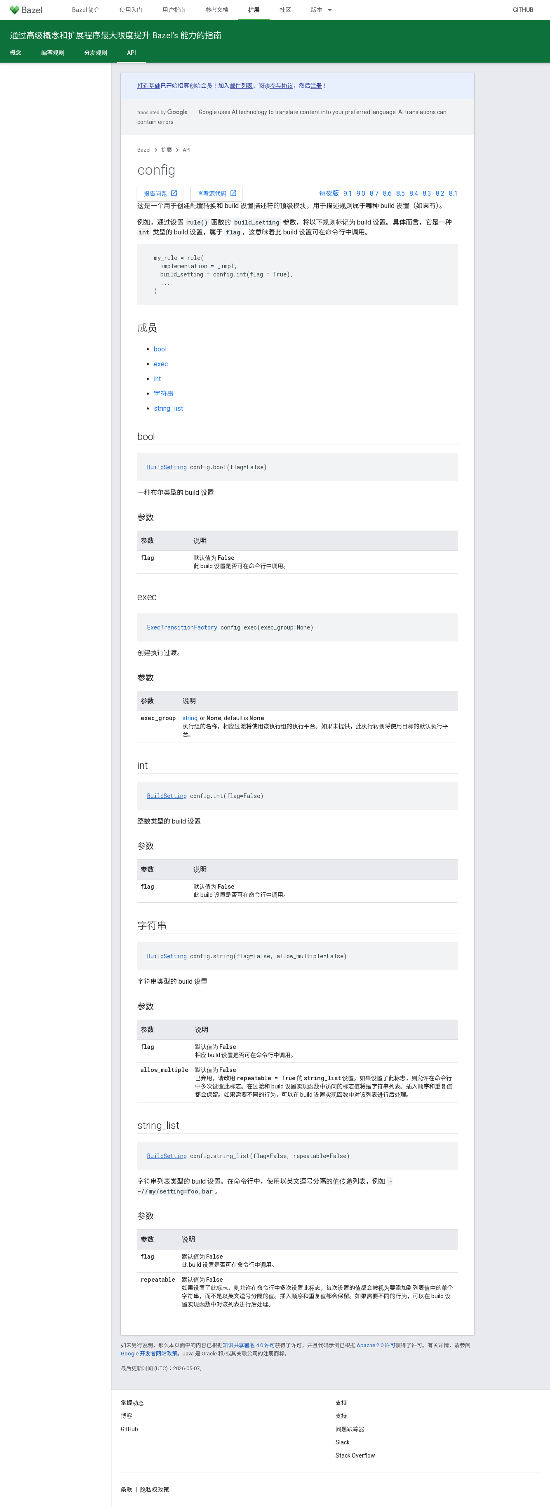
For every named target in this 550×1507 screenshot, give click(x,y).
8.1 (453, 193)
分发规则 (95, 52)
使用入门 (131, 10)
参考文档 (216, 10)
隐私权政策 (154, 1489)
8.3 (427, 193)
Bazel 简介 (86, 10)
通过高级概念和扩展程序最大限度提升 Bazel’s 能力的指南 (115, 35)
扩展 (166, 150)
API (186, 150)
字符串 (164, 394)
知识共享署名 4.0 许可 (249, 1345)
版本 (316, 10)
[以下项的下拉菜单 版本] (333, 10)
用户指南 (174, 10)
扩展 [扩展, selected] (254, 10)
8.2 (440, 193)
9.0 (361, 193)
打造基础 (148, 85)
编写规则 (52, 52)
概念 (15, 52)
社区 (285, 10)
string (190, 718)
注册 (316, 85)
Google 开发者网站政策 (149, 1353)
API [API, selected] (131, 52)
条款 (126, 1489)
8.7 (374, 193)
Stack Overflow (355, 1455)
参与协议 (281, 85)
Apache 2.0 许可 (376, 1345)
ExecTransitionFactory (182, 627)
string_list (168, 408)
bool (160, 349)
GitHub (523, 10)
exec (161, 364)
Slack (343, 1442)
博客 (126, 1416)
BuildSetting (167, 467)
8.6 (387, 193)
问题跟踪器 (350, 1429)
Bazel (143, 150)
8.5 (400, 193)
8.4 (413, 193)
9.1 (347, 193)
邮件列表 (241, 85)
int (157, 379)
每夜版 (329, 193)
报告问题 (161, 193)
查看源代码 (217, 193)
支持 (341, 1416)
